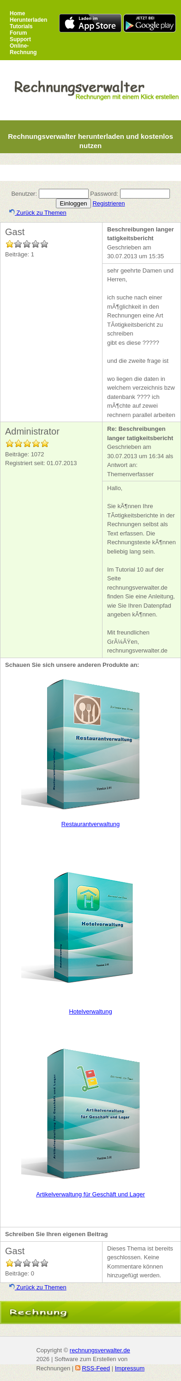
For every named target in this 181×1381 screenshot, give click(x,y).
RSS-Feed (96, 1368)
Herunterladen (28, 20)
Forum (18, 33)
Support (20, 39)
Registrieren (108, 203)
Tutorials (21, 26)
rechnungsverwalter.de (100, 1350)
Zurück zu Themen (37, 212)
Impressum (130, 1368)
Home (17, 13)
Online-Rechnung (23, 49)
